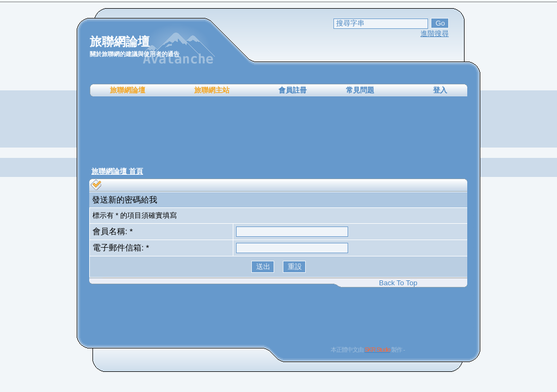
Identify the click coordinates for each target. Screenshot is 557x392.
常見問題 (360, 90)
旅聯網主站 (212, 90)
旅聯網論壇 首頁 (117, 171)
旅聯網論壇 (127, 90)
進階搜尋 (434, 33)
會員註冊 (292, 90)
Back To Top (398, 283)
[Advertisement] (278, 130)
